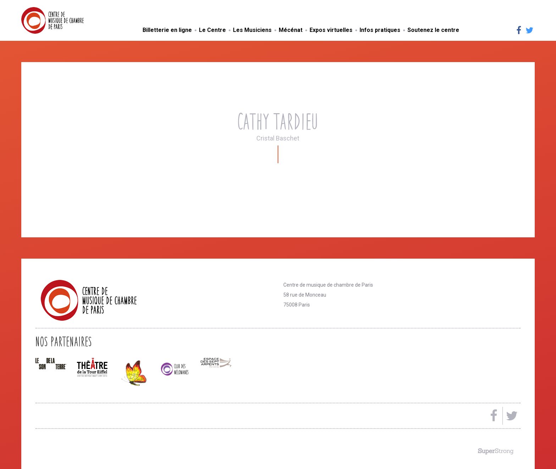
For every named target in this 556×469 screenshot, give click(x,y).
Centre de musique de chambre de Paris (69, 20)
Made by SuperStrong (495, 451)
